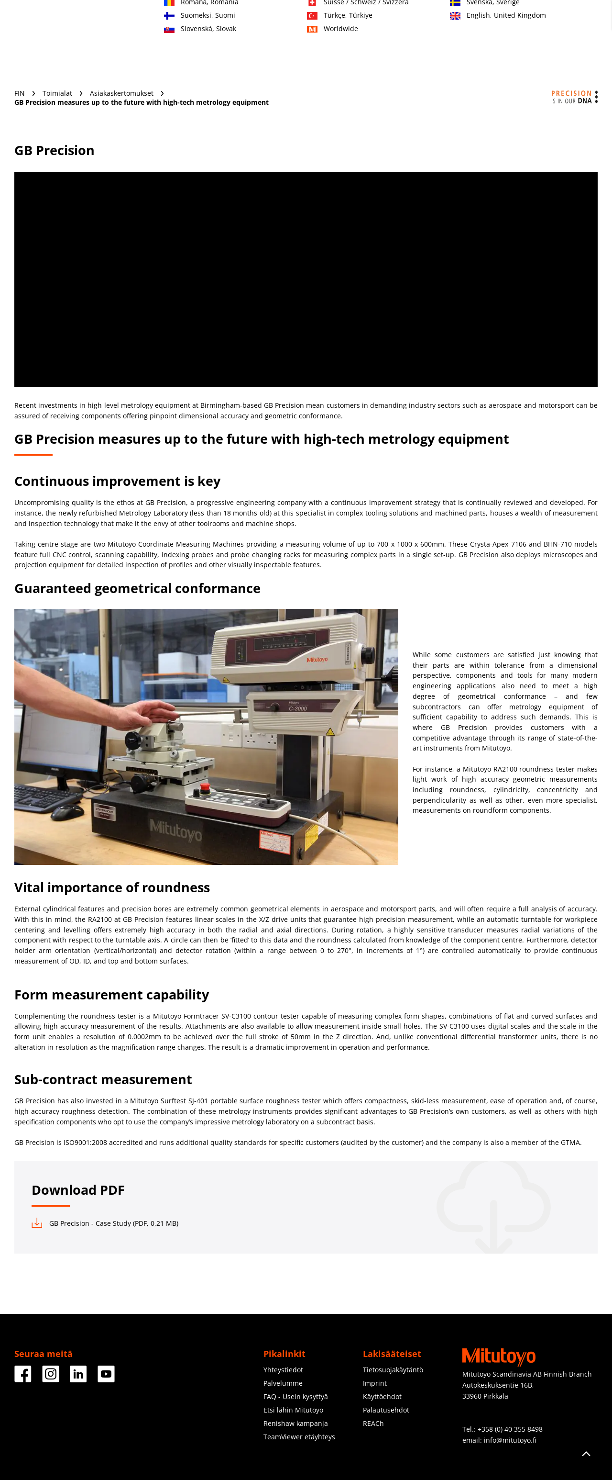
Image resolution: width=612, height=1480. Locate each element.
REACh (373, 1423)
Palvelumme (261, 56)
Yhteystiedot (283, 1369)
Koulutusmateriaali (335, 56)
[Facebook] (23, 1378)
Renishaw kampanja (295, 1423)
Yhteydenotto (466, 19)
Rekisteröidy (517, 19)
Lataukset (516, 56)
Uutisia (468, 56)
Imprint (375, 1383)
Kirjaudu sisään (572, 19)
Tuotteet (155, 56)
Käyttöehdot (382, 1396)
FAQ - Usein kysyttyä (295, 1396)
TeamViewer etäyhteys (299, 1436)
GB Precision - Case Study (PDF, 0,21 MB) (105, 1223)
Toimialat (205, 56)
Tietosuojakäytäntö (393, 1369)
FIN (20, 93)
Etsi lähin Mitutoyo (293, 1409)
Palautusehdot (386, 1409)
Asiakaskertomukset (122, 93)
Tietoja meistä (412, 56)
